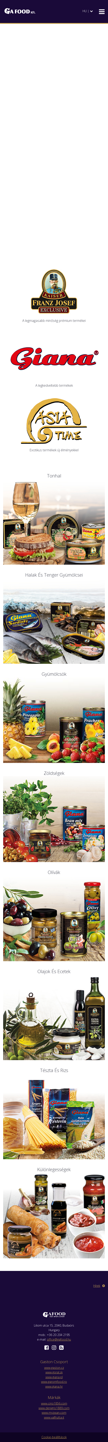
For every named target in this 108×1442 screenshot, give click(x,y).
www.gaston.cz (54, 1368)
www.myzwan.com (54, 1413)
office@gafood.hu (59, 1339)
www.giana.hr (54, 1386)
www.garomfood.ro (54, 1382)
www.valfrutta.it (54, 1417)
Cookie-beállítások (54, 1437)
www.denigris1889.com (54, 1408)
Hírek (99, 1286)
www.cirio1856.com (54, 1403)
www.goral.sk (54, 1372)
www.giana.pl (54, 1377)
